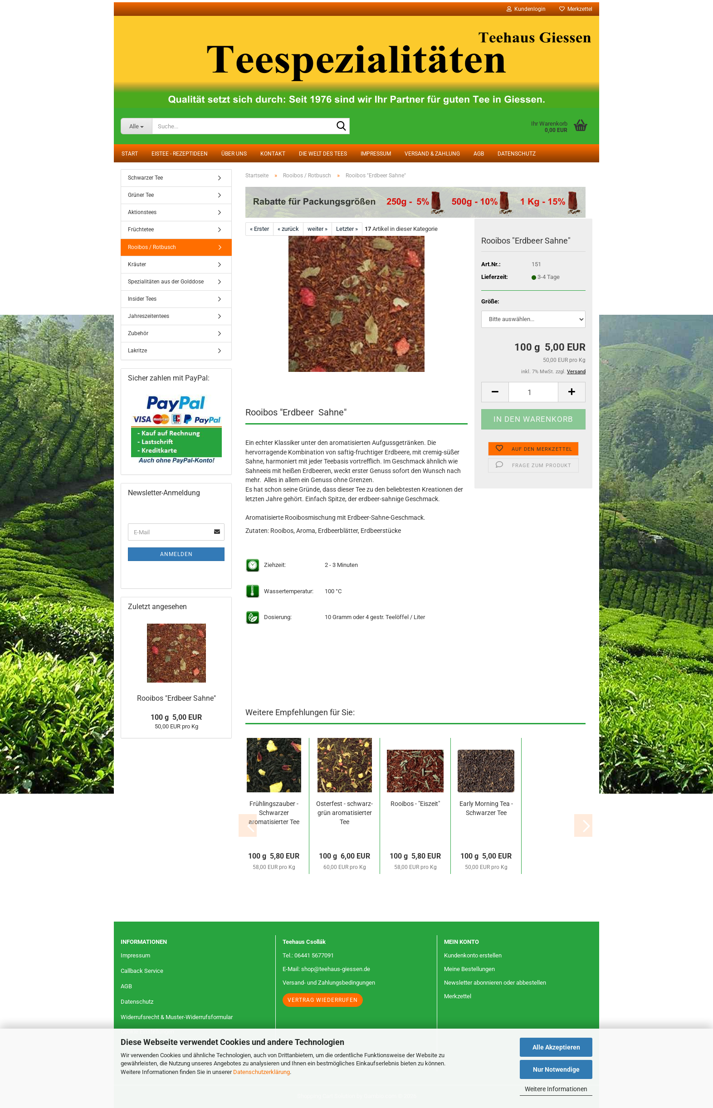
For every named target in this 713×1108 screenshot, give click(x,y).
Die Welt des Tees (323, 154)
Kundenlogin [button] (526, 9)
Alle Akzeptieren (556, 1047)
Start (130, 154)
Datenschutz (517, 154)
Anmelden (176, 554)
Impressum (376, 154)
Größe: (490, 301)
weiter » (317, 228)
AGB (479, 154)
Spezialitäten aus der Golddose (166, 281)
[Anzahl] (533, 392)
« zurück (288, 228)
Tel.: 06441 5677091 (308, 955)
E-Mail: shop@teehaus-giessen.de (326, 969)
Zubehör (138, 333)
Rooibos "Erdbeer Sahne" (176, 698)
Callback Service (142, 970)
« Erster (259, 228)
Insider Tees (142, 299)
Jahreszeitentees (148, 316)
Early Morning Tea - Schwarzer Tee (486, 808)
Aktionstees (142, 212)
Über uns (234, 154)
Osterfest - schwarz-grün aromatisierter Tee (344, 812)
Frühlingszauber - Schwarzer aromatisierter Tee (274, 812)
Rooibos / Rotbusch (152, 247)
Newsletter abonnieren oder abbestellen (495, 982)
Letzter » (347, 228)
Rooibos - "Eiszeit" (415, 803)
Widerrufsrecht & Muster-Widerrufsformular (177, 1017)
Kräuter (137, 264)
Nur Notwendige (556, 1069)
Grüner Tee (141, 195)
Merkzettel (575, 9)
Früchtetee (141, 229)
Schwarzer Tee (145, 178)
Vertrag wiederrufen (323, 1000)
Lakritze (137, 350)
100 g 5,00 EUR (176, 717)
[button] (494, 392)
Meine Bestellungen (469, 969)
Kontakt (272, 154)
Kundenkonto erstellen (473, 955)
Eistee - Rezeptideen (179, 154)
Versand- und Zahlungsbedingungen (329, 982)
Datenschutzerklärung (261, 1072)
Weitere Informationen (556, 1089)
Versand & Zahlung (432, 154)
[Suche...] (136, 126)
